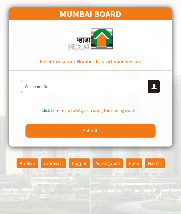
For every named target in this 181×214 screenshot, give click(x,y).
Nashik (155, 163)
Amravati (53, 163)
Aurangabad (108, 163)
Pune (134, 163)
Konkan (27, 163)
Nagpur (79, 163)
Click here (50, 110)
